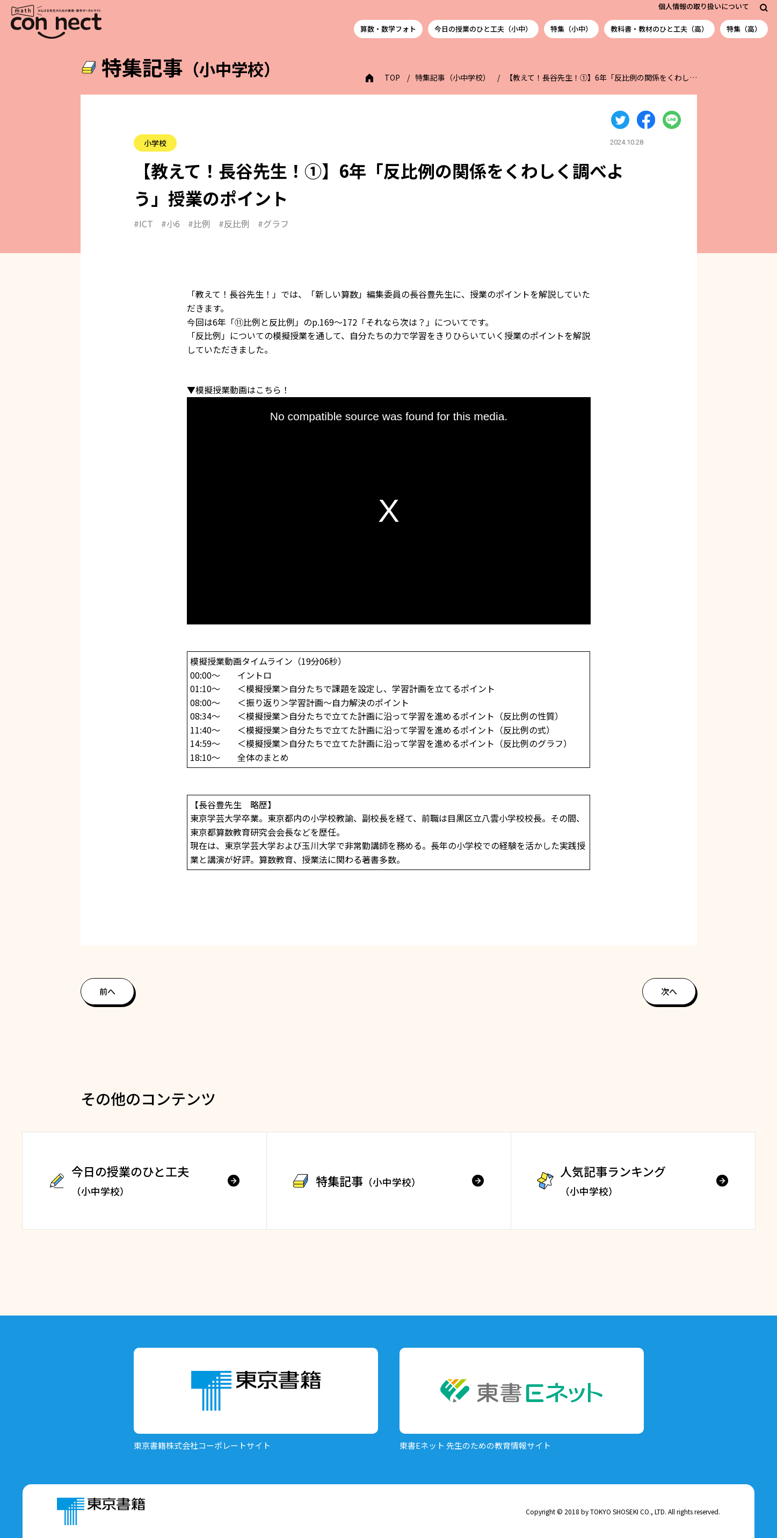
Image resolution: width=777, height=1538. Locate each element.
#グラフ (273, 223)
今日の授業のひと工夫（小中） (483, 29)
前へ (107, 991)
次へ (669, 991)
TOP (392, 77)
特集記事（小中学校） (452, 77)
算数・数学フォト (388, 29)
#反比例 (234, 223)
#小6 (170, 223)
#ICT (143, 223)
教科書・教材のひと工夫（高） (659, 29)
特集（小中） (571, 29)
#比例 (199, 223)
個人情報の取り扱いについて (703, 6)
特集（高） (744, 29)
